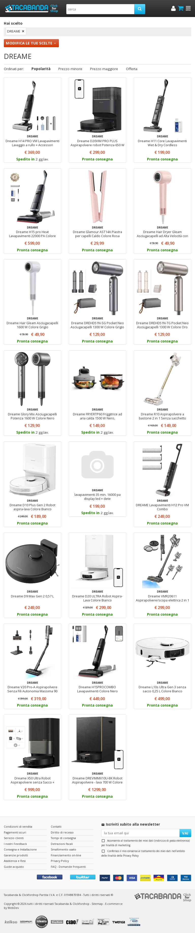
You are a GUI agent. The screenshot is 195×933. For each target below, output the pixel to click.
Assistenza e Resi (15, 861)
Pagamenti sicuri (15, 832)
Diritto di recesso (62, 832)
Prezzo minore (70, 69)
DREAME (13, 31)
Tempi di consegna (63, 838)
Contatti (56, 826)
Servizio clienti (14, 838)
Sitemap (97, 904)
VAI (185, 833)
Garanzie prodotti (16, 855)
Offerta (131, 69)
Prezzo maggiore (104, 69)
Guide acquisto (14, 867)
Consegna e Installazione (20, 849)
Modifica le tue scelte (29, 42)
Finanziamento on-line (66, 855)
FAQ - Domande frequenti (68, 867)
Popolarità (41, 69)
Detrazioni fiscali (62, 844)
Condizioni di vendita (18, 826)
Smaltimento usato (63, 849)
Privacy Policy (131, 855)
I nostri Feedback (15, 844)
